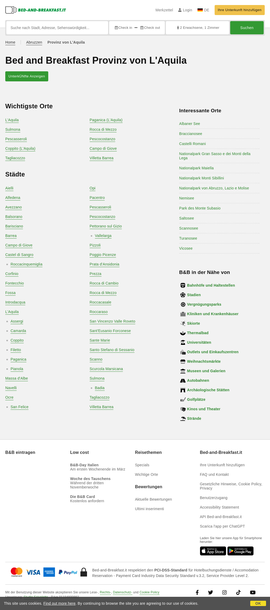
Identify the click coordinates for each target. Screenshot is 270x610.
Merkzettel (164, 10)
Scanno (96, 359)
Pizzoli (95, 245)
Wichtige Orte (146, 474)
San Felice (19, 407)
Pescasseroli (16, 139)
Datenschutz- (122, 592)
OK (258, 603)
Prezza (96, 274)
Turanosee (188, 238)
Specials (142, 465)
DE (203, 10)
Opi (92, 188)
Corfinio (11, 274)
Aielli (9, 188)
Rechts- (105, 592)
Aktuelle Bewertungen (153, 499)
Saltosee (186, 218)
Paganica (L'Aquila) (106, 120)
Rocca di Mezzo (103, 129)
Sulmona (12, 129)
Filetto (16, 350)
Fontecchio (14, 283)
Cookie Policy (149, 592)
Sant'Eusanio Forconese (110, 331)
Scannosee (188, 228)
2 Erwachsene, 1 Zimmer (197, 28)
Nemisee (186, 198)
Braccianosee (190, 134)
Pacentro (97, 197)
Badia (100, 388)
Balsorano (13, 217)
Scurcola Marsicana (106, 369)
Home (10, 42)
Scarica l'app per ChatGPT (222, 526)
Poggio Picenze (103, 255)
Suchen (246, 28)
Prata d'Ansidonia (104, 264)
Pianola (17, 369)
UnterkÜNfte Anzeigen (26, 76)
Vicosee (186, 248)
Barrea (11, 236)
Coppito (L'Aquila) (20, 148)
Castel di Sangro (19, 255)
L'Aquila (12, 120)
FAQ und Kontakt (214, 474)
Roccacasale (100, 302)
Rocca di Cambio (104, 283)
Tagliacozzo (15, 158)
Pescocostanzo (102, 139)
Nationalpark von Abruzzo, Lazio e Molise (214, 188)
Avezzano (13, 207)
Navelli (11, 388)
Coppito (17, 340)
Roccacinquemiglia (26, 264)
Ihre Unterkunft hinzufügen (240, 10)
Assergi (17, 321)
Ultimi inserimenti (149, 509)
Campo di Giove (103, 148)
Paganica (18, 359)
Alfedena (12, 197)
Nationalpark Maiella (196, 168)
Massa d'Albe (16, 378)
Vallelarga (103, 236)
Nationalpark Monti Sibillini (201, 178)
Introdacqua (15, 302)
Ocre (9, 397)
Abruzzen (34, 42)
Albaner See (189, 124)
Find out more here (60, 603)
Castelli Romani (192, 144)
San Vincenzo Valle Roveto (112, 321)
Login (185, 10)
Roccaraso (99, 312)
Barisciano (14, 226)
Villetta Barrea (102, 158)
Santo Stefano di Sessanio (112, 350)
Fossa (10, 293)
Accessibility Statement (219, 507)
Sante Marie (100, 340)
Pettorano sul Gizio (106, 226)
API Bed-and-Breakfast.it (221, 517)
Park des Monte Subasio (200, 208)
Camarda (18, 331)
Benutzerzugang (214, 498)
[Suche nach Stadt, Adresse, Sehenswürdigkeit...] (57, 27)
